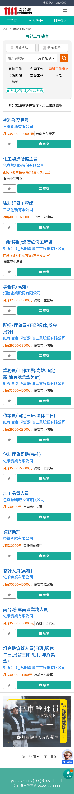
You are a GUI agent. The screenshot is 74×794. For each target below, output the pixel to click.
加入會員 (61, 2)
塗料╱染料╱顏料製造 (25, 90)
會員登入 (48, 2)
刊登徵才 (60, 20)
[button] (30, 756)
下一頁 (49, 756)
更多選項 (46, 58)
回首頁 (12, 20)
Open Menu (66, 11)
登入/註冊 (36, 20)
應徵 (44, 143)
